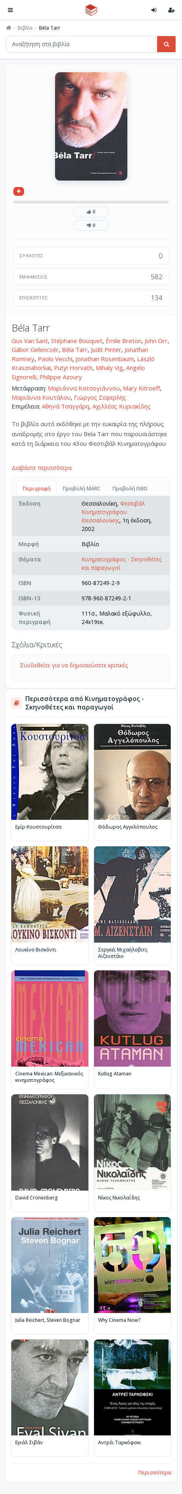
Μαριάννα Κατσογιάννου (84, 388)
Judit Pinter (106, 350)
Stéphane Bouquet (76, 341)
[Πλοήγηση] (10, 10)
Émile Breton (123, 341)
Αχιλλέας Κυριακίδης (121, 406)
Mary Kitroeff (141, 388)
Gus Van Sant (30, 341)
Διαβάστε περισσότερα (42, 468)
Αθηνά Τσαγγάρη (65, 406)
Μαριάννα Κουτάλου (41, 397)
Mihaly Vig (109, 368)
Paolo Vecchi (55, 359)
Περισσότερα (154, 1472)
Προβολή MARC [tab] (81, 488)
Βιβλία (25, 28)
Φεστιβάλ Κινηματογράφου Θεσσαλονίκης (113, 512)
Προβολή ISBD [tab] (129, 488)
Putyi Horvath (73, 368)
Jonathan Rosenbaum (105, 359)
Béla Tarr (75, 350)
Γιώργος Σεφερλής (100, 397)
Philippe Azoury (60, 377)
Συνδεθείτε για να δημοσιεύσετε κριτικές (74, 665)
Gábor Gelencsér (35, 350)
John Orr (156, 341)
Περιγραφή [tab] (37, 488)
